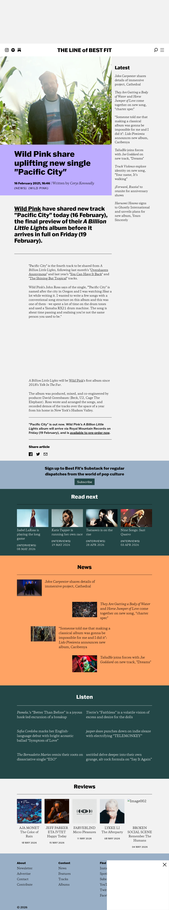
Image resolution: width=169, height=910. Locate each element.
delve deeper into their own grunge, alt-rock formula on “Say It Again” (119, 757)
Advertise (24, 874)
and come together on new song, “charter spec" (131, 100)
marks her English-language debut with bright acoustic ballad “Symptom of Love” (45, 736)
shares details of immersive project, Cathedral (130, 80)
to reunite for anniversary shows (131, 191)
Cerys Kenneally (82, 183)
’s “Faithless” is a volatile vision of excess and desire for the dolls (117, 715)
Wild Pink (27, 208)
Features (64, 874)
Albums (64, 885)
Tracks (63, 879)
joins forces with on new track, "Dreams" (129, 154)
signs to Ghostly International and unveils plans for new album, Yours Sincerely (132, 211)
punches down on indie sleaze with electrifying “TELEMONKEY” (118, 733)
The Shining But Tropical (48, 278)
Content (64, 863)
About (21, 863)
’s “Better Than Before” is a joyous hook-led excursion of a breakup (49, 715)
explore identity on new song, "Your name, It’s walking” (130, 172)
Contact (22, 879)
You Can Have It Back (86, 274)
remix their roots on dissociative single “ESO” (50, 757)
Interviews (26, 545)
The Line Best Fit (84, 50)
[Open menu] (162, 50)
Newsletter (24, 868)
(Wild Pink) (38, 188)
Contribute (24, 885)
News (20, 188)
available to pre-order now (90, 433)
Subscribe (84, 482)
